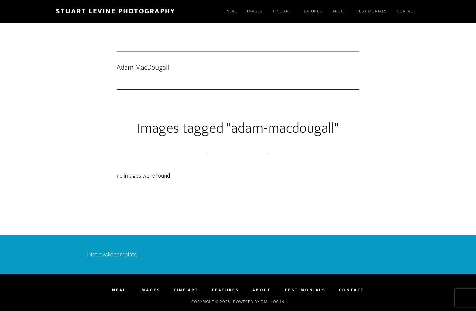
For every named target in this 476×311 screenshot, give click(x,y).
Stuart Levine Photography (115, 11)
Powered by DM (250, 301)
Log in (277, 301)
